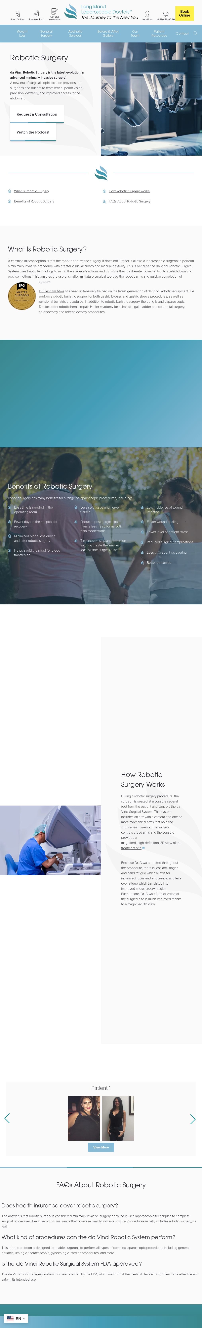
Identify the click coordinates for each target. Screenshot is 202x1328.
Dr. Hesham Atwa (51, 291)
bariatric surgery (76, 296)
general (183, 1247)
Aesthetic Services (75, 33)
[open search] (195, 33)
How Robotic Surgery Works (129, 191)
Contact (182, 33)
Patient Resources (159, 33)
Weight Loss (22, 33)
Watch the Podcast (33, 132)
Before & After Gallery (108, 33)
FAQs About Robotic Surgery (129, 201)
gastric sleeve (139, 296)
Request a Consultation (37, 114)
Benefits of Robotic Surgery (34, 201)
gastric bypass (111, 296)
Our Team (135, 33)
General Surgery (46, 33)
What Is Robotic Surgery (31, 191)
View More (101, 1147)
